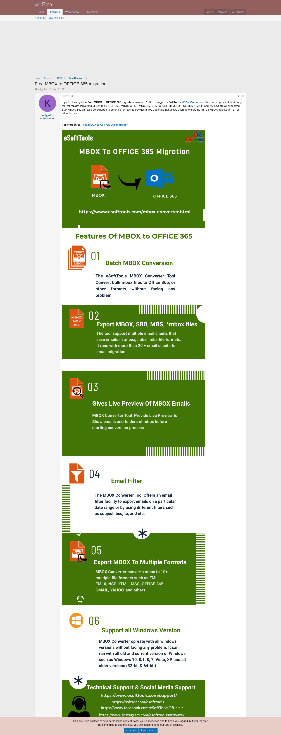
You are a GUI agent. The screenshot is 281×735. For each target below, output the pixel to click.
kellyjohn (42, 89)
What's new (72, 11)
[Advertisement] (140, 48)
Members (92, 11)
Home (41, 11)
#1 (243, 96)
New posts (40, 17)
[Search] (238, 12)
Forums (55, 11)
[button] (81, 12)
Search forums (56, 17)
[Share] (238, 96)
